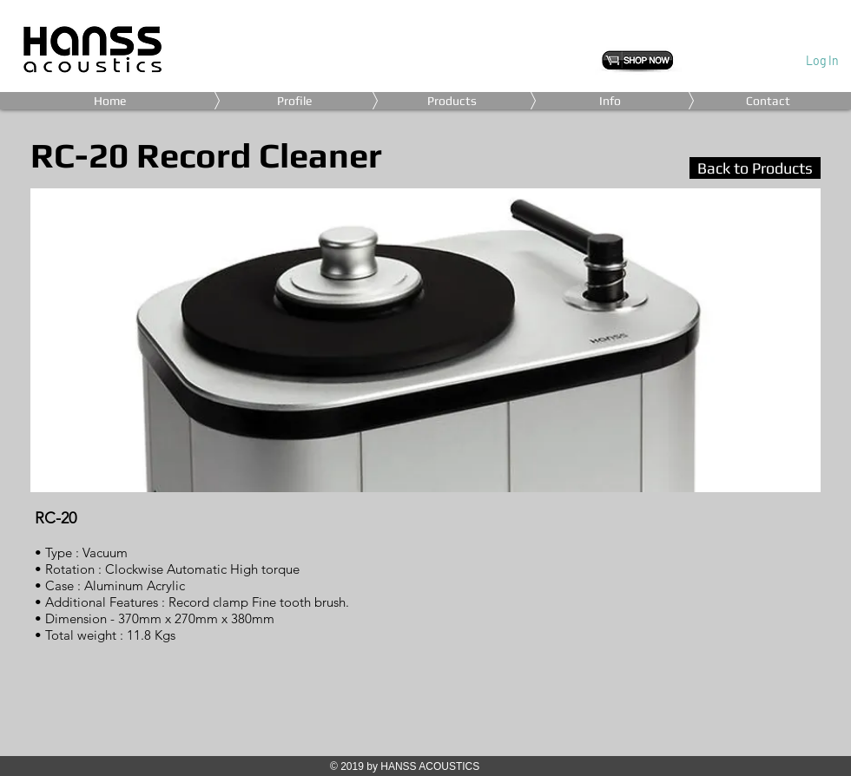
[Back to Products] (755, 168)
